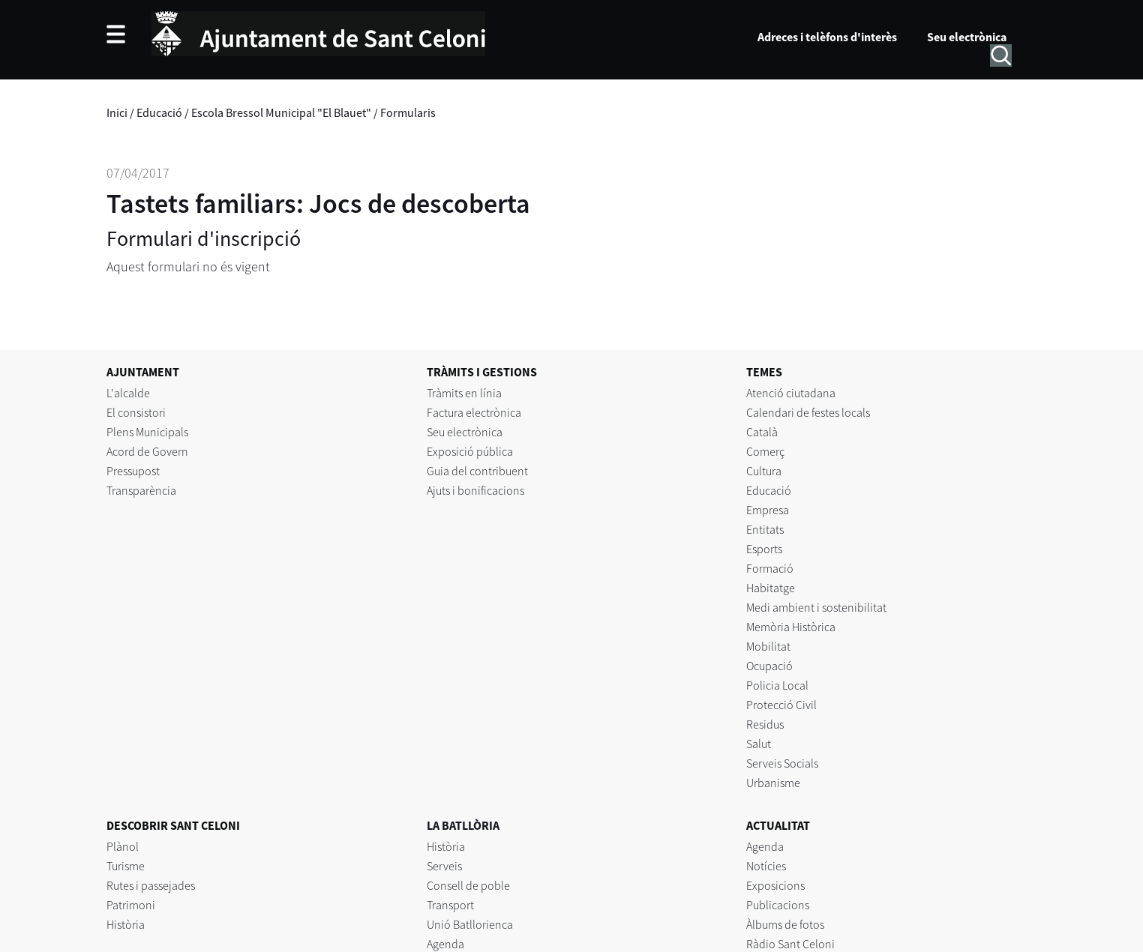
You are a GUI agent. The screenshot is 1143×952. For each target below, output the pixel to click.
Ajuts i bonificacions (475, 490)
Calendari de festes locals (808, 412)
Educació (159, 112)
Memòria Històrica (791, 626)
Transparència (141, 490)
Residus (765, 724)
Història (125, 924)
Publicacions (777, 904)
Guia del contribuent (477, 470)
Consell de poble (468, 885)
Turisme (125, 865)
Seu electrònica (966, 36)
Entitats (765, 529)
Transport (450, 904)
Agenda (445, 943)
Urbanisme (773, 782)
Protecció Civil (781, 704)
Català (762, 431)
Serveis (444, 865)
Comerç (765, 451)
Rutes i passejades (150, 885)
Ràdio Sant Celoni (790, 943)
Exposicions (775, 885)
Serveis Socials (782, 763)
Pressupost (133, 470)
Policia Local (777, 685)
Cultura (764, 470)
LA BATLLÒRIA (463, 825)
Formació (770, 568)
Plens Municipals (147, 431)
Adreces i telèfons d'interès (827, 36)
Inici (117, 112)
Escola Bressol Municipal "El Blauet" (281, 112)
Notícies (766, 865)
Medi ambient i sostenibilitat (816, 607)
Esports (764, 548)
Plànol (122, 846)
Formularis (408, 112)
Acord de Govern (147, 451)
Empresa (767, 509)
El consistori (136, 412)
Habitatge (770, 587)
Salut (758, 743)
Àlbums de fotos (785, 924)
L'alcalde (128, 392)
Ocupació (769, 665)
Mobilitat (768, 646)
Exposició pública (470, 451)
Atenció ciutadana (791, 392)
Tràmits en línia (464, 392)
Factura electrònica (474, 412)
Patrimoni (130, 904)
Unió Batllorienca (470, 924)
